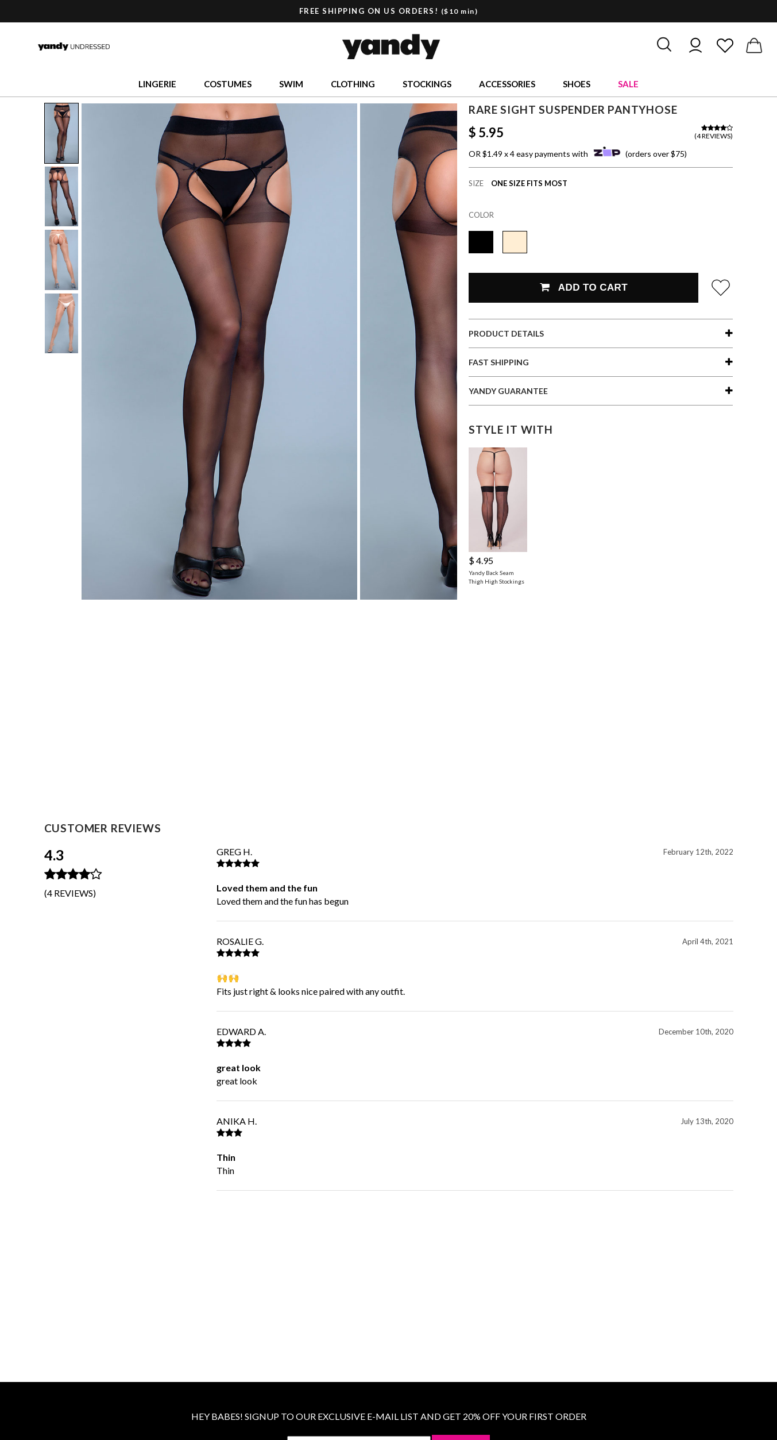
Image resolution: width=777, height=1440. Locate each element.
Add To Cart (584, 287)
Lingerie (157, 84)
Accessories (507, 84)
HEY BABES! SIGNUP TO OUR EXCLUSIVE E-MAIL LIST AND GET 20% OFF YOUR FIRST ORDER (388, 1416)
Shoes (576, 84)
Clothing (353, 84)
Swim (291, 84)
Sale (628, 84)
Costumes (228, 84)
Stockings (427, 84)
